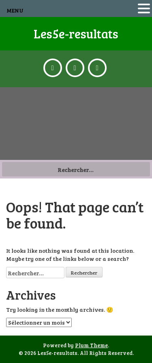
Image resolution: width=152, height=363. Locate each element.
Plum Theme (91, 345)
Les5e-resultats (76, 33)
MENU (15, 10)
